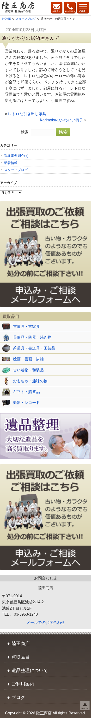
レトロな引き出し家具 (27, 114)
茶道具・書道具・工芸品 (34, 348)
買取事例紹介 (14, 156)
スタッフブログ (16, 170)
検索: (25, 132)
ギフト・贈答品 (26, 392)
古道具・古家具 (26, 326)
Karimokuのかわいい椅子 (61, 120)
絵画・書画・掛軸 (28, 359)
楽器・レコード (26, 403)
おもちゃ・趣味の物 (30, 381)
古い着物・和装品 (28, 370)
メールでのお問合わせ (45, 622)
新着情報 (11, 163)
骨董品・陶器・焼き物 (32, 337)
